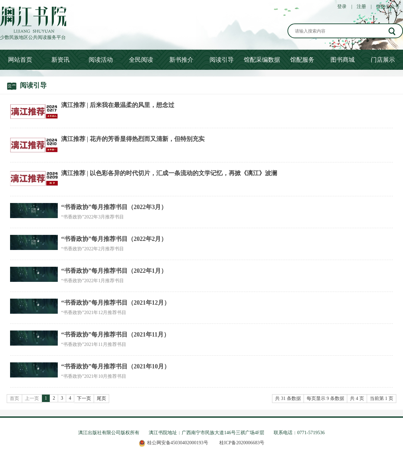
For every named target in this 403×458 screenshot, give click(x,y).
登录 (342, 6)
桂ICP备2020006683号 (241, 442)
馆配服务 (302, 59)
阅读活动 (101, 59)
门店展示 (383, 59)
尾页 (101, 398)
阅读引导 (222, 59)
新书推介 (181, 59)
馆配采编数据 (262, 59)
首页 (14, 398)
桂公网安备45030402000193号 (173, 442)
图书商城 (342, 59)
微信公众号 (388, 6)
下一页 (84, 398)
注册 (361, 6)
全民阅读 (141, 59)
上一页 (32, 398)
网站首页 (20, 59)
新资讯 (60, 59)
